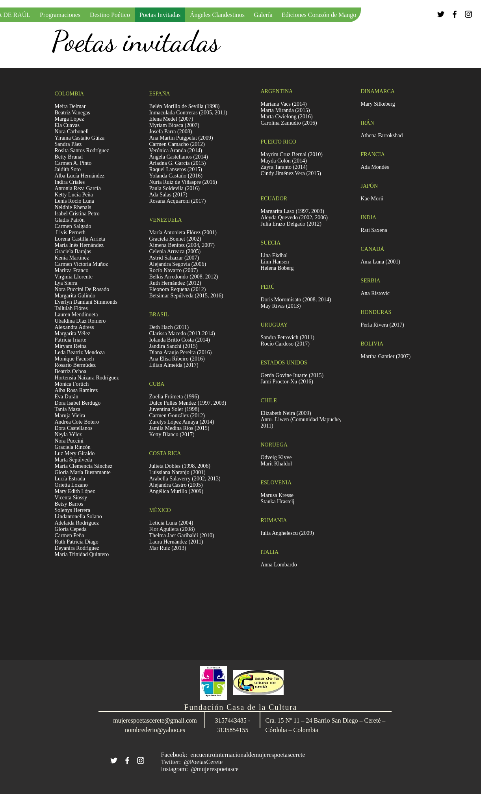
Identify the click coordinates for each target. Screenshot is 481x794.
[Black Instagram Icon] (468, 14)
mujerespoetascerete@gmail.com (155, 720)
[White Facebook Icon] (127, 760)
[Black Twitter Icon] (441, 14)
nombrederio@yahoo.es (155, 730)
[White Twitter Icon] (114, 760)
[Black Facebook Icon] (454, 14)
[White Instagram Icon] (140, 760)
